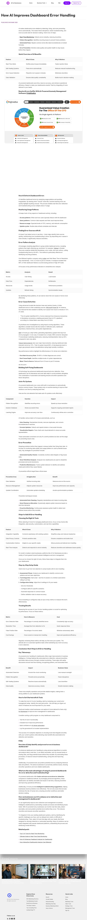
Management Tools (70, 908)
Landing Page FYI (30, 910)
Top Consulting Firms (31, 907)
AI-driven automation (38, 725)
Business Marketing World (52, 906)
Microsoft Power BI (52, 307)
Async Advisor (49, 908)
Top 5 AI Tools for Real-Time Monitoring (32, 833)
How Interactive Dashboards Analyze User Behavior (35, 842)
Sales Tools (68, 903)
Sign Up (67, 910)
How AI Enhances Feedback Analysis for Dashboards (36, 839)
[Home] (14, 3)
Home (66, 897)
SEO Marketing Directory (32, 898)
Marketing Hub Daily (51, 903)
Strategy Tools (68, 906)
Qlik (20, 332)
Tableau (56, 248)
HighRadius (31, 93)
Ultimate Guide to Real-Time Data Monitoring (33, 836)
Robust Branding (50, 901)
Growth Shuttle (49, 899)
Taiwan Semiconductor (26, 343)
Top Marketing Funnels (32, 901)
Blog (66, 899)
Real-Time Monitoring (27, 37)
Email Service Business (31, 903)
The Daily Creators (31, 905)
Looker (44, 258)
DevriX (47, 897)
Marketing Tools (69, 901)
